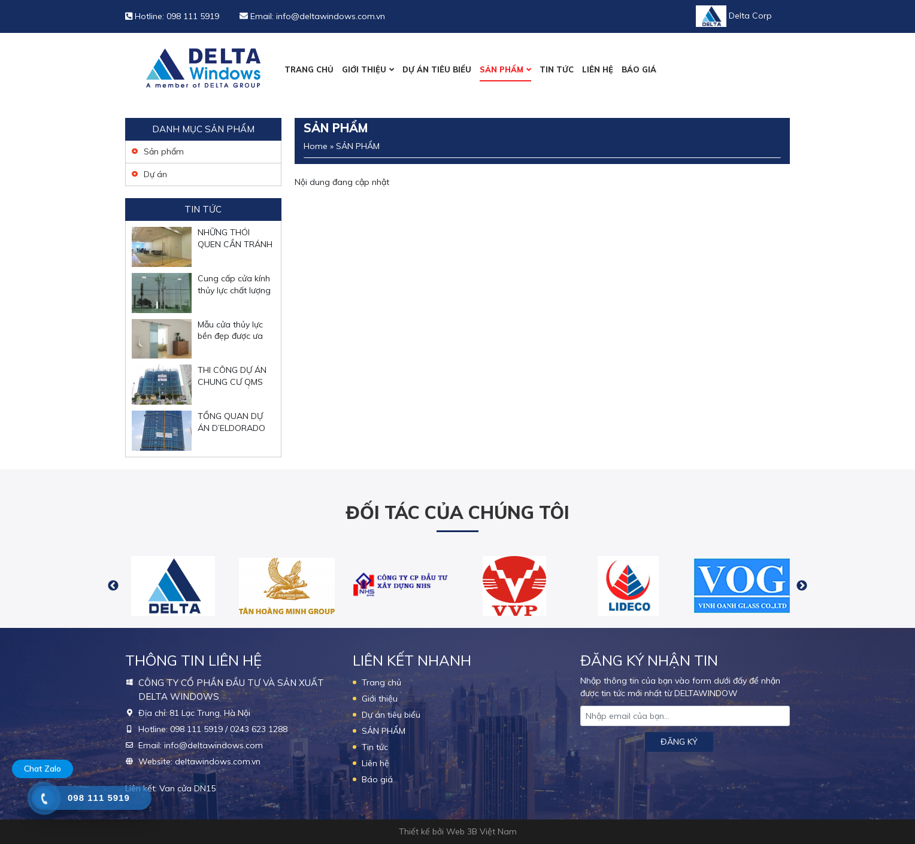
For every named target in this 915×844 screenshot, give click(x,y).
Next (802, 586)
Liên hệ (597, 69)
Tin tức (557, 69)
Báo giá (639, 69)
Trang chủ (309, 69)
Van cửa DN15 (187, 788)
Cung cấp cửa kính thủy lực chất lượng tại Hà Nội (234, 290)
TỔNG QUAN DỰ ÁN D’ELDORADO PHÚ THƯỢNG (231, 428)
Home (316, 146)
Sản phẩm (164, 151)
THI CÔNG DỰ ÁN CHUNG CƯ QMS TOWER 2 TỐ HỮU (234, 382)
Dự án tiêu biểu (436, 69)
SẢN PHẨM (501, 69)
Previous (113, 586)
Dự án (155, 174)
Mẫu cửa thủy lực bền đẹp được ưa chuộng (230, 336)
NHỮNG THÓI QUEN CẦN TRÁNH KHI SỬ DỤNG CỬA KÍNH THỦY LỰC (235, 250)
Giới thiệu (364, 69)
